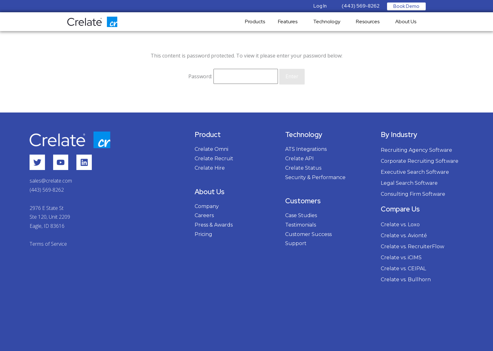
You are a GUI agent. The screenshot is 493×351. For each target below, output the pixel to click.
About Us (407, 21)
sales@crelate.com (51, 181)
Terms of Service (48, 243)
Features (289, 21)
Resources (369, 21)
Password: (233, 76)
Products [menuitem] (255, 21)
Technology (328, 21)
